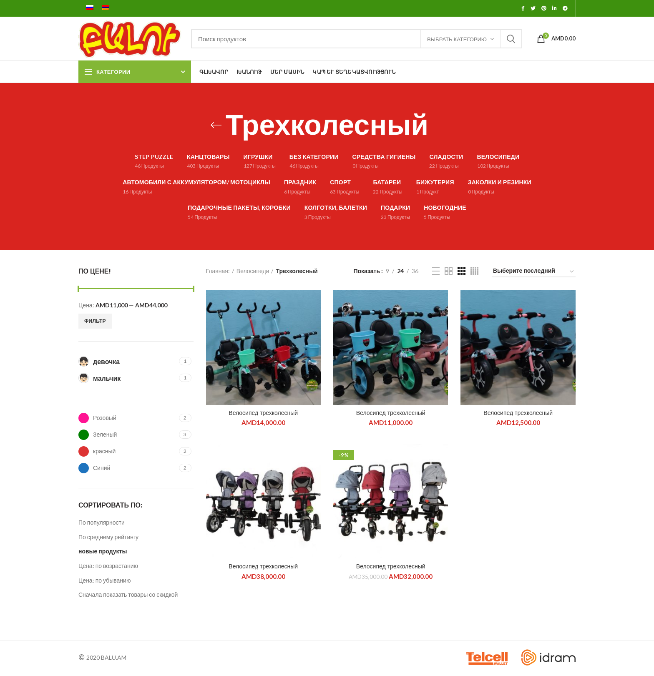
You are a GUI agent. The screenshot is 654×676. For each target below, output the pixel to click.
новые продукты (102, 551)
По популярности (101, 522)
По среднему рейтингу (108, 536)
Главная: (218, 270)
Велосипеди (252, 270)
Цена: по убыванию (104, 580)
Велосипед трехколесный (263, 413)
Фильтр (95, 321)
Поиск (511, 38)
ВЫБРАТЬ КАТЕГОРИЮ (457, 39)
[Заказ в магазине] (534, 272)
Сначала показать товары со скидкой (128, 594)
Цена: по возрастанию (108, 565)
